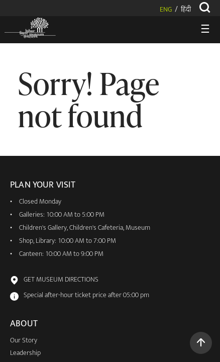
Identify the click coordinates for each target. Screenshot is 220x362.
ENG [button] (166, 10)
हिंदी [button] (186, 10)
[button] (201, 343)
